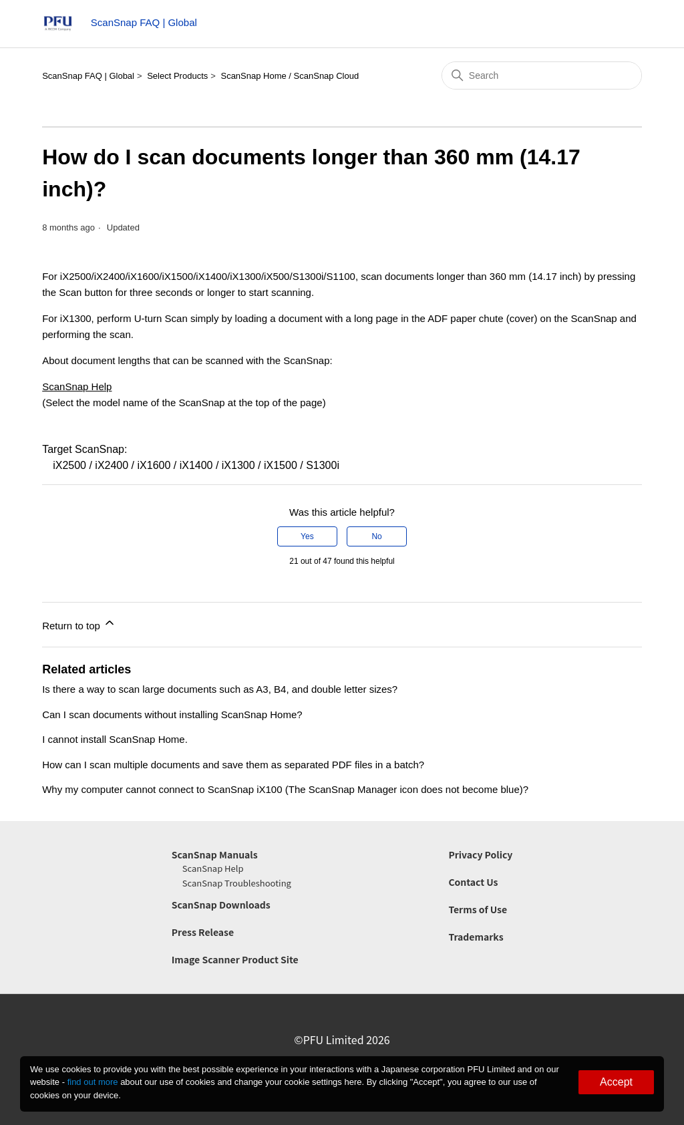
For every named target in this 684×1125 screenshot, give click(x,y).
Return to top (79, 623)
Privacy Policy (480, 854)
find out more (92, 1082)
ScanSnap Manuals (215, 854)
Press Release (203, 932)
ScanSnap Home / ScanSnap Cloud (289, 76)
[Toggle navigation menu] (626, 26)
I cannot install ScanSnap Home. (115, 739)
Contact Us (473, 882)
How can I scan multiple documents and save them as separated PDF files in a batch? (233, 764)
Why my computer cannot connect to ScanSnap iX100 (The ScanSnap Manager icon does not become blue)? (285, 789)
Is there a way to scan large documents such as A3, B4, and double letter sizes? (219, 689)
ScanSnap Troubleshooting (236, 882)
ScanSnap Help (77, 386)
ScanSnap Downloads (221, 904)
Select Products (177, 76)
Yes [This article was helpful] (307, 536)
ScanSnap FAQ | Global (88, 76)
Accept (616, 1082)
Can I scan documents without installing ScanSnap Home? (172, 714)
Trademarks (475, 936)
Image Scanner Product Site (235, 959)
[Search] (541, 75)
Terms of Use (477, 909)
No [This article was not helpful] (376, 536)
